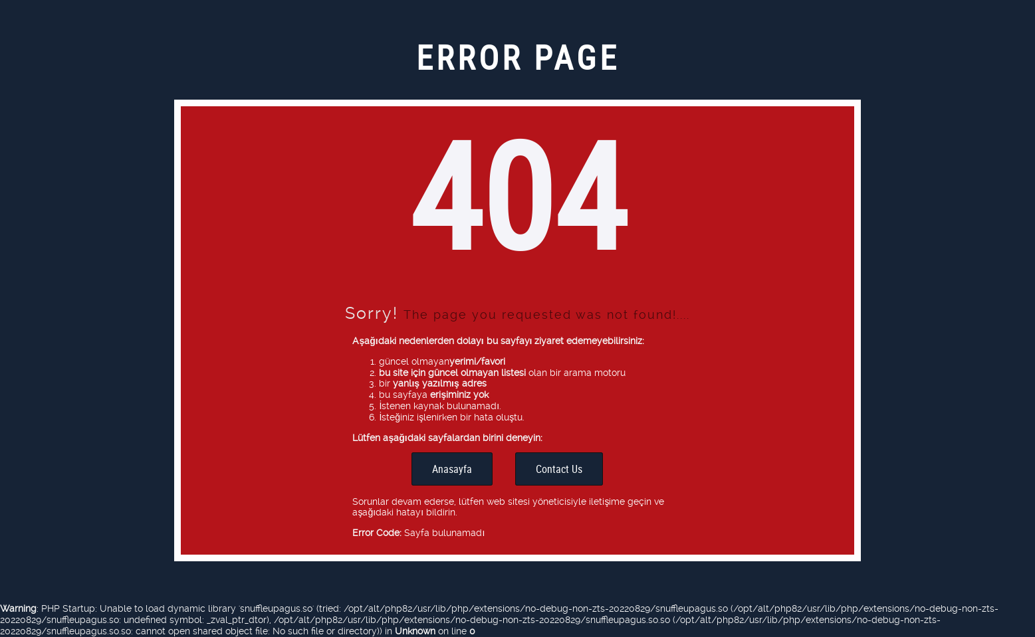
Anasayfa (452, 469)
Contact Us (559, 469)
